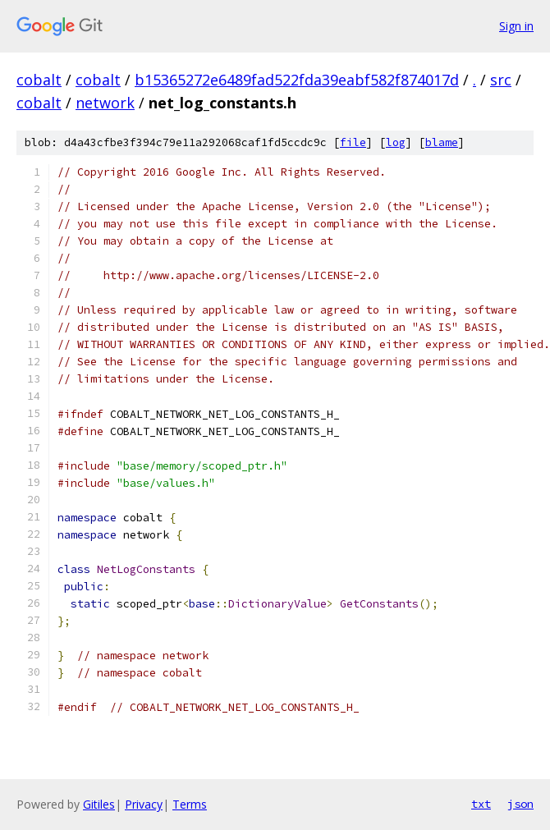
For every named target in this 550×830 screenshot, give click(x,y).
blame (441, 142)
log (396, 142)
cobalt (39, 79)
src (500, 79)
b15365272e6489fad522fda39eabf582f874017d (297, 79)
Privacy (144, 804)
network (105, 102)
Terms (189, 804)
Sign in (516, 26)
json (520, 803)
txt (481, 803)
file (353, 142)
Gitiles (99, 804)
